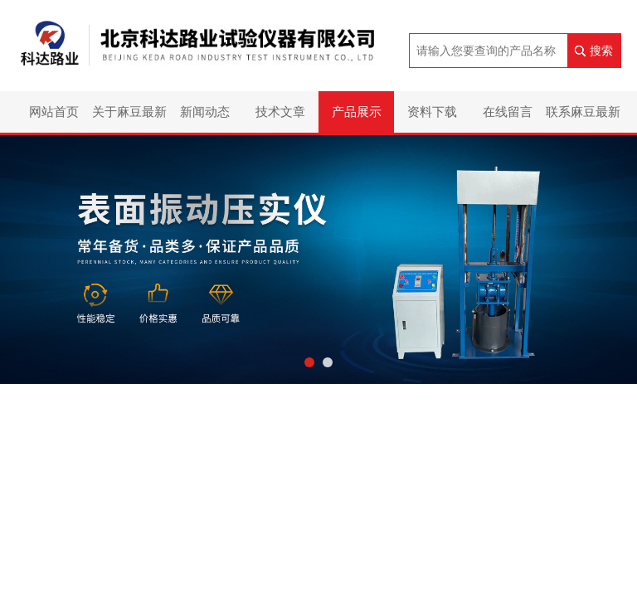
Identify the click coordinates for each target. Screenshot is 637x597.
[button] (309, 362)
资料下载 (432, 111)
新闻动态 (205, 111)
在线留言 (507, 111)
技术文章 (280, 111)
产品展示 (357, 111)
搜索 (601, 50)
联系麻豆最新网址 (583, 118)
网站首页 (54, 111)
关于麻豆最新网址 (129, 118)
